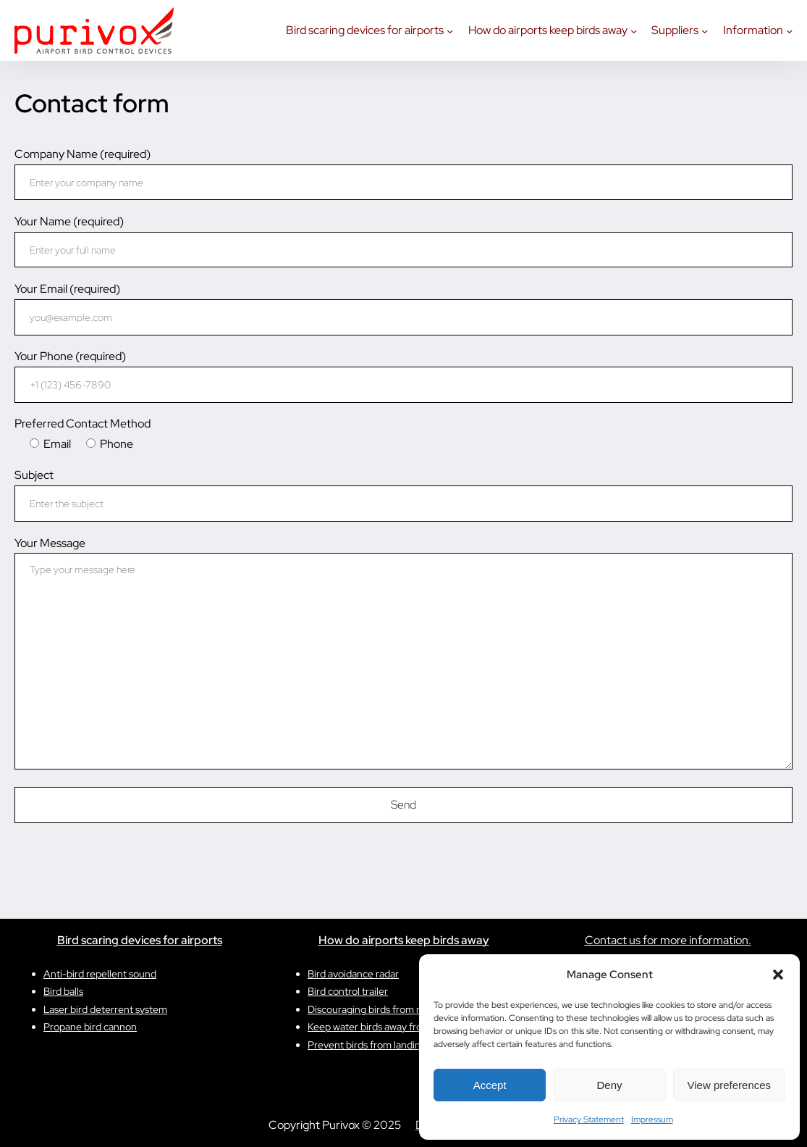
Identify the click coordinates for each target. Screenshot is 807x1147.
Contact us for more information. (668, 940)
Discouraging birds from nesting (378, 1009)
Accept (490, 1085)
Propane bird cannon (90, 1026)
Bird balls (63, 991)
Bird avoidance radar (353, 973)
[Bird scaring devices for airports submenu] (450, 30)
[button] (778, 974)
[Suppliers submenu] (704, 30)
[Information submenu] (789, 30)
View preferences (730, 1085)
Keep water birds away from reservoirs (392, 1026)
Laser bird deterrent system (105, 1009)
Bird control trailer (348, 991)
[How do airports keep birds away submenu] (633, 30)
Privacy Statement (589, 1119)
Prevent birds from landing (367, 1044)
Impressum (652, 1119)
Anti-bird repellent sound (99, 973)
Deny (609, 1085)
